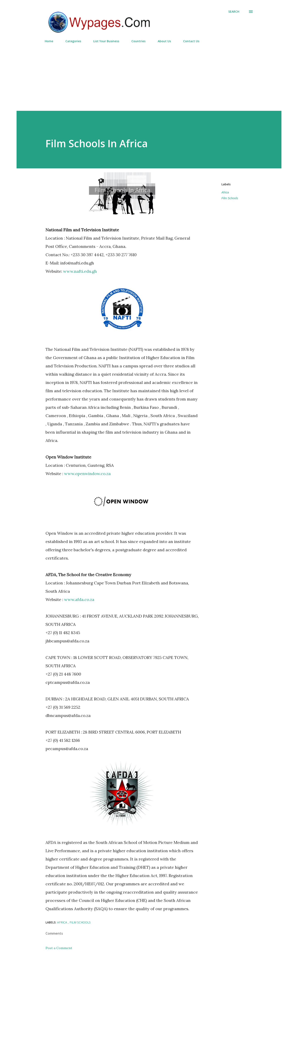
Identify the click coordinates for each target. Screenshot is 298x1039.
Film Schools (229, 198)
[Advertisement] (149, 75)
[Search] (233, 11)
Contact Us (191, 41)
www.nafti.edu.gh (80, 271)
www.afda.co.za (79, 599)
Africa (225, 192)
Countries (138, 41)
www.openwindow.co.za (87, 473)
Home (49, 41)
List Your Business (106, 41)
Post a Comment (59, 948)
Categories (73, 41)
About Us (164, 41)
